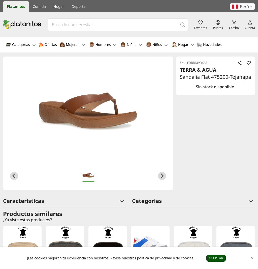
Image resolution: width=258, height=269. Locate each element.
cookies (187, 258)
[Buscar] (183, 24)
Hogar (58, 6)
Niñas (131, 45)
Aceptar (216, 258)
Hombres (102, 45)
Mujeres (72, 45)
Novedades (209, 45)
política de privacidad (154, 258)
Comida (39, 6)
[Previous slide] (14, 176)
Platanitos (16, 6)
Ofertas (47, 45)
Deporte (78, 6)
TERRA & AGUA (198, 69)
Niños (157, 45)
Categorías (21, 45)
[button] (242, 6)
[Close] (252, 258)
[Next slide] (162, 176)
